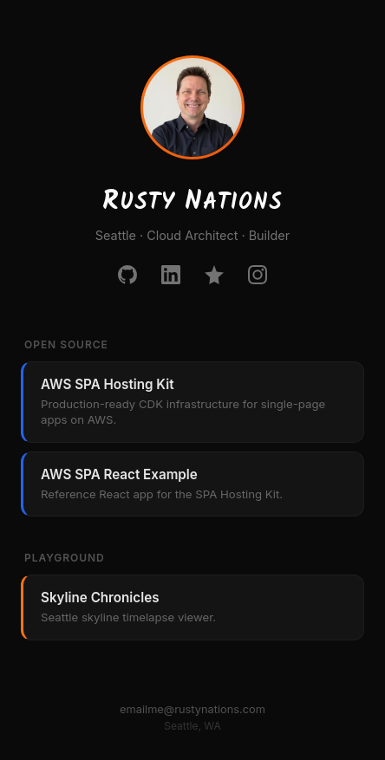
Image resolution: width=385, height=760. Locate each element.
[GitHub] (127, 274)
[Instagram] (257, 274)
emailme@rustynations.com (192, 709)
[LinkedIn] (171, 274)
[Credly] (214, 274)
